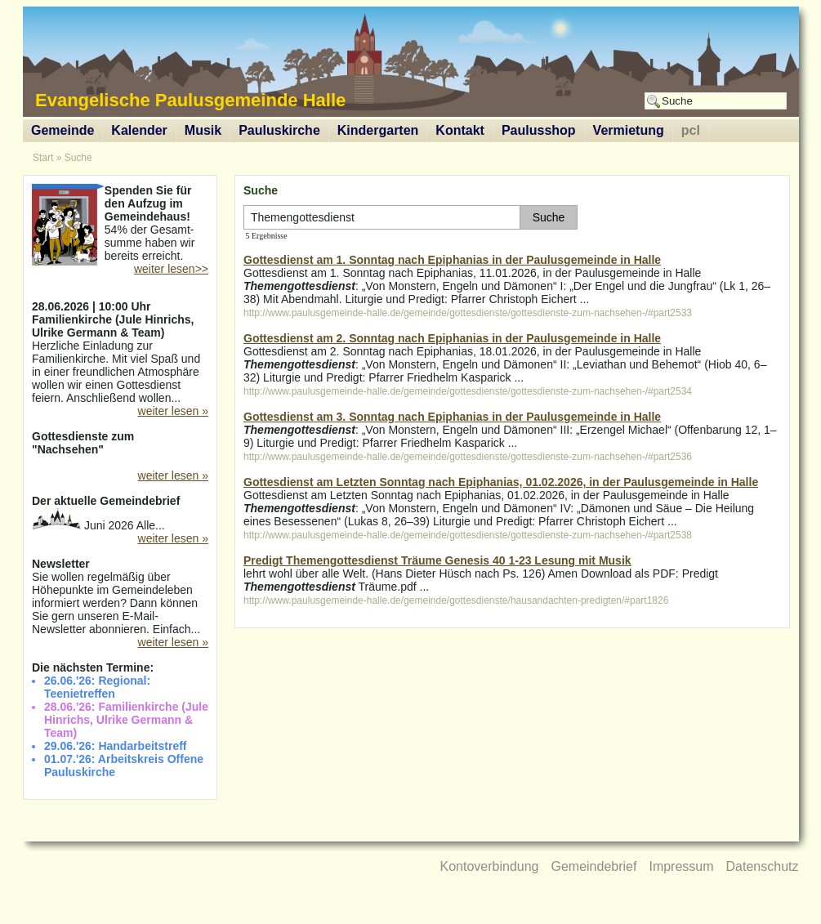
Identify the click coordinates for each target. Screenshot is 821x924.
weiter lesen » (173, 410)
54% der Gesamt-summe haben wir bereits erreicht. (120, 225)
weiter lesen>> (171, 268)
